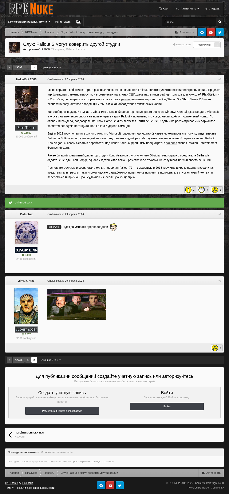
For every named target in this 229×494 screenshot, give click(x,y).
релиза (126, 99)
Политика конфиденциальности (36, 487)
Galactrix (26, 214)
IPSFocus (27, 483)
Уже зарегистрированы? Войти (29, 21)
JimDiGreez (26, 281)
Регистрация (63, 21)
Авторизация (183, 44)
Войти (167, 406)
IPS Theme (11, 483)
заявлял (171, 143)
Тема (9, 487)
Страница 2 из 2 (51, 67)
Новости (80, 49)
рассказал (136, 155)
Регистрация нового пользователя (62, 410)
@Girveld (54, 227)
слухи (90, 133)
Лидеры (214, 8)
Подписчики (203, 44)
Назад (18, 67)
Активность (189, 8)
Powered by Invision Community (206, 487)
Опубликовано (65, 79)
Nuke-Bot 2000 (40, 49)
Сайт (166, 8)
